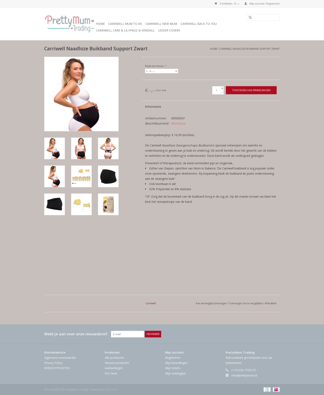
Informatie (153, 107)
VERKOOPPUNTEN (57, 368)
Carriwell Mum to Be (125, 24)
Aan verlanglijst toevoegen (211, 303)
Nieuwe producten (117, 363)
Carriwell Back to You (199, 24)
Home (100, 24)
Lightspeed (111, 389)
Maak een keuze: (155, 66)
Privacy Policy (53, 363)
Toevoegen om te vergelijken (246, 303)
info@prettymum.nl (244, 375)
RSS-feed (111, 373)
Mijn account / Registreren (262, 3)
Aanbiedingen (114, 368)
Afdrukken (271, 303)
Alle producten (114, 358)
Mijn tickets (172, 368)
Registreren (172, 358)
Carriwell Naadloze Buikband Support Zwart (249, 49)
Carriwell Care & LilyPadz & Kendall (125, 30)
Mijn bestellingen (176, 363)
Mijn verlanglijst (175, 373)
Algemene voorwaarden (60, 358)
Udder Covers (169, 30)
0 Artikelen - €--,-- (227, 3)
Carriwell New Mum (161, 24)
